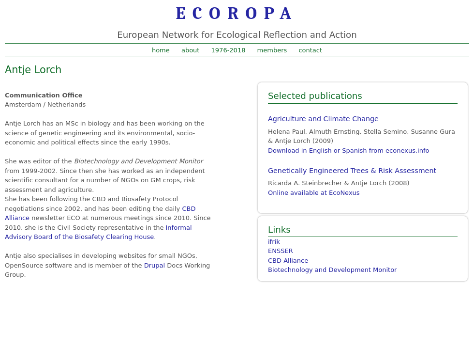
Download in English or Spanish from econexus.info (348, 150)
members (272, 50)
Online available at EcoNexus (314, 192)
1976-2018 (228, 50)
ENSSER (280, 250)
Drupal (154, 265)
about (190, 50)
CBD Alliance (288, 260)
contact (310, 50)
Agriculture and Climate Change (323, 119)
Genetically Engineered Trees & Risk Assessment (352, 170)
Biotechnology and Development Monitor (332, 269)
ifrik (274, 241)
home (161, 50)
